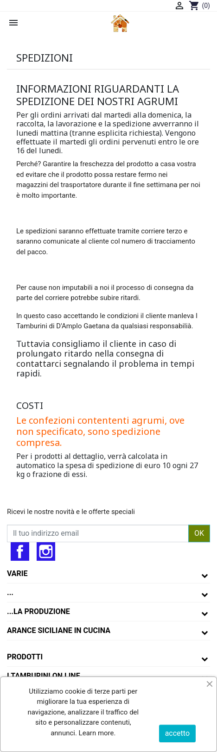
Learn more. (96, 733)
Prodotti (25, 656)
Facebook (20, 551)
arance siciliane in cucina (58, 630)
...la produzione (38, 611)
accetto (177, 733)
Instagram (46, 551)
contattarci (40, 363)
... (10, 592)
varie (17, 573)
